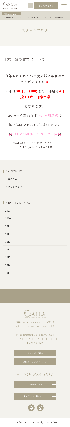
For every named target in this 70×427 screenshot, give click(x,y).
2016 (7, 249)
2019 (7, 226)
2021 (7, 210)
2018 (7, 234)
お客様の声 (11, 179)
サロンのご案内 (35, 352)
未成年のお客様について (35, 396)
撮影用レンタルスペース (35, 361)
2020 (8, 218)
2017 (7, 241)
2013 (7, 273)
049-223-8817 (37, 5)
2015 (7, 257)
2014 (7, 265)
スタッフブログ (13, 187)
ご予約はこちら (35, 384)
